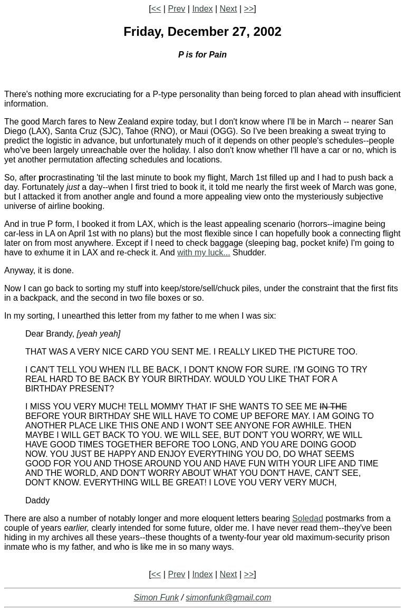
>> (249, 8)
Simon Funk (156, 597)
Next (228, 8)
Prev (176, 8)
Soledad (307, 518)
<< (156, 8)
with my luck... (203, 252)
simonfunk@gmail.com (228, 597)
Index (202, 8)
